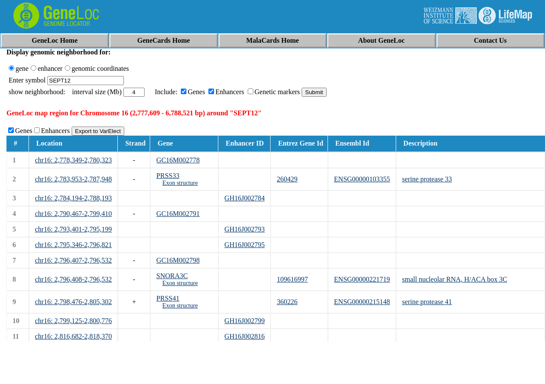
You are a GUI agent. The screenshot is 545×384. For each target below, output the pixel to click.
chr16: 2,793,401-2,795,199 (73, 229)
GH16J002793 (244, 229)
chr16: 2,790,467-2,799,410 (73, 213)
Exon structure (180, 183)
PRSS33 (167, 175)
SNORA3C (172, 275)
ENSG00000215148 (362, 301)
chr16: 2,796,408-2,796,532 (73, 279)
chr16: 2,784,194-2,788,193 (73, 198)
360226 (287, 301)
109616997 (292, 279)
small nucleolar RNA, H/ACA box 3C (454, 279)
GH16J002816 (244, 336)
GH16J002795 (244, 244)
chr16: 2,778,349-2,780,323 (73, 160)
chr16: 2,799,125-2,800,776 (73, 320)
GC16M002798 (177, 260)
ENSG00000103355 (362, 179)
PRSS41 (167, 298)
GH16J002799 (244, 320)
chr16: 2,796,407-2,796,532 (73, 260)
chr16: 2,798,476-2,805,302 (73, 301)
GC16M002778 (177, 160)
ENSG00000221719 (362, 279)
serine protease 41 (427, 301)
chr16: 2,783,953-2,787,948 (73, 179)
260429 (287, 179)
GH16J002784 (244, 198)
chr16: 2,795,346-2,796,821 (73, 244)
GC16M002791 (177, 213)
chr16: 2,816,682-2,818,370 (73, 336)
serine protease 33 (427, 179)
